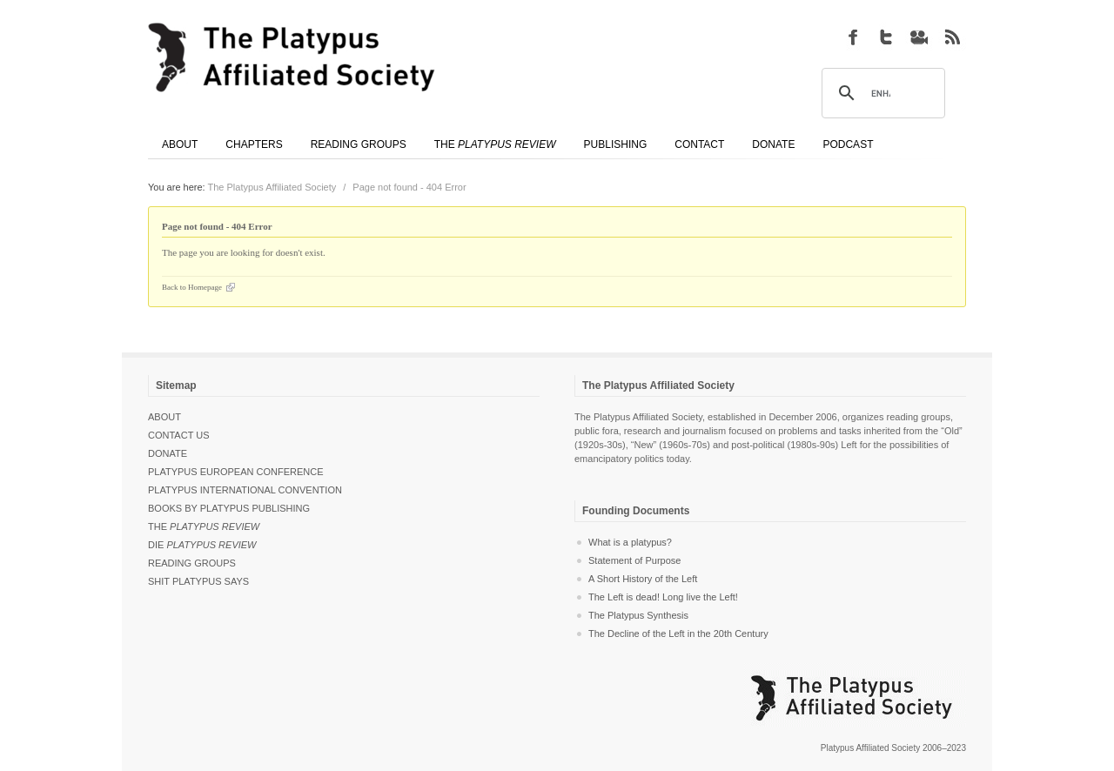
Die (202, 545)
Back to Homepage (192, 287)
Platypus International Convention (245, 490)
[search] (880, 94)
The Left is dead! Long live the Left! (663, 597)
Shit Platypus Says (198, 581)
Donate (167, 453)
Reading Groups (192, 563)
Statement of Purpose (634, 560)
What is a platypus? (630, 542)
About (164, 417)
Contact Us (179, 435)
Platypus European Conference (236, 471)
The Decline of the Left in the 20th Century (678, 633)
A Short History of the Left (642, 578)
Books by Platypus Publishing (229, 508)
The (203, 526)
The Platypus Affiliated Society (272, 187)
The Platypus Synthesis (638, 615)
